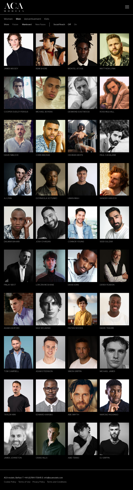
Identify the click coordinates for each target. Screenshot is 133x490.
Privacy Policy (39, 482)
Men (18, 19)
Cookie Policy (10, 482)
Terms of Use (24, 482)
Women (8, 19)
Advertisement (32, 19)
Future (15, 24)
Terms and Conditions (57, 482)
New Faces (40, 24)
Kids (46, 19)
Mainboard (27, 24)
